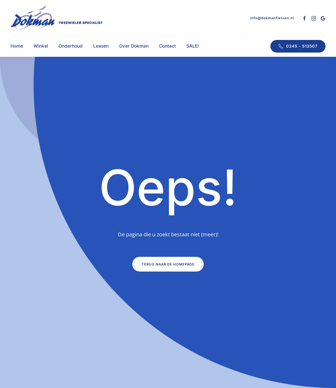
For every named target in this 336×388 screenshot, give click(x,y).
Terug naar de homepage (168, 264)
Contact (167, 46)
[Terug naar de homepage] (56, 17)
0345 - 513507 (298, 46)
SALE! (192, 46)
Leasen (101, 46)
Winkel (41, 46)
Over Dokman (134, 46)
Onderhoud (71, 46)
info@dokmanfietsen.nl (272, 18)
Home (16, 46)
